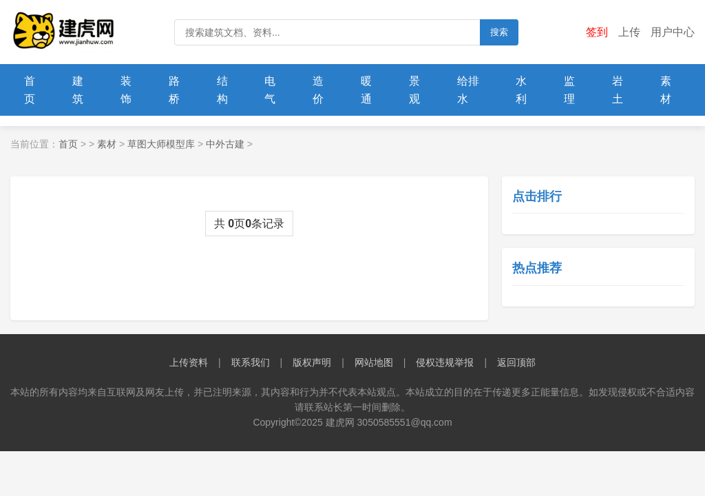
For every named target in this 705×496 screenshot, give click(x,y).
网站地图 (374, 362)
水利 (521, 90)
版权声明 (312, 362)
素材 (665, 90)
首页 (29, 90)
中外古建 (225, 143)
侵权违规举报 (445, 362)
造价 (318, 90)
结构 (222, 90)
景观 (414, 90)
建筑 (77, 90)
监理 (569, 90)
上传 (629, 32)
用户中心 (673, 32)
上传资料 (188, 362)
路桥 (174, 90)
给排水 (468, 90)
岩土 (617, 90)
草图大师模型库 (161, 143)
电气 (269, 90)
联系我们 (250, 362)
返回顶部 (516, 362)
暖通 (366, 90)
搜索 (499, 32)
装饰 (125, 90)
